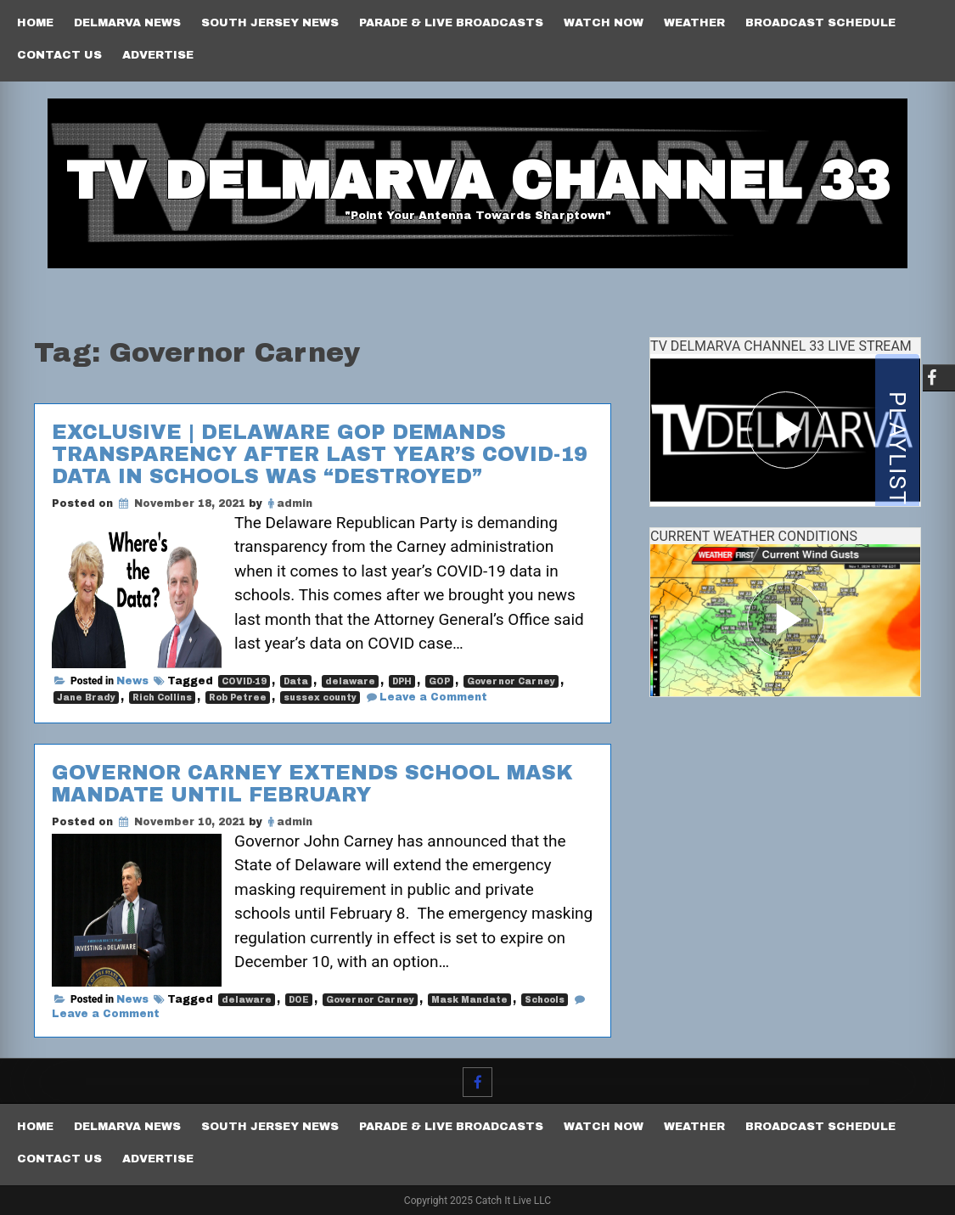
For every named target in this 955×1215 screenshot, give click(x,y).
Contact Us (59, 55)
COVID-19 (244, 681)
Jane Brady (86, 697)
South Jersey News (270, 23)
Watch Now (603, 23)
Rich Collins (162, 697)
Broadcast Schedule (820, 23)
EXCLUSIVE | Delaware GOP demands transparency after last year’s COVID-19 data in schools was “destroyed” (319, 454)
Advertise (158, 55)
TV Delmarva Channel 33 (478, 181)
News (132, 681)
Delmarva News (127, 23)
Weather (694, 23)
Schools (545, 999)
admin (294, 503)
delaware (350, 681)
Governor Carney (511, 681)
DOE (299, 999)
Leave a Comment (433, 697)
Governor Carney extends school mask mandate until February (312, 784)
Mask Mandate (469, 999)
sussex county (320, 697)
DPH (402, 681)
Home (35, 23)
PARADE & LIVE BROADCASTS (451, 23)
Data (296, 681)
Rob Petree (238, 697)
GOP (439, 681)
